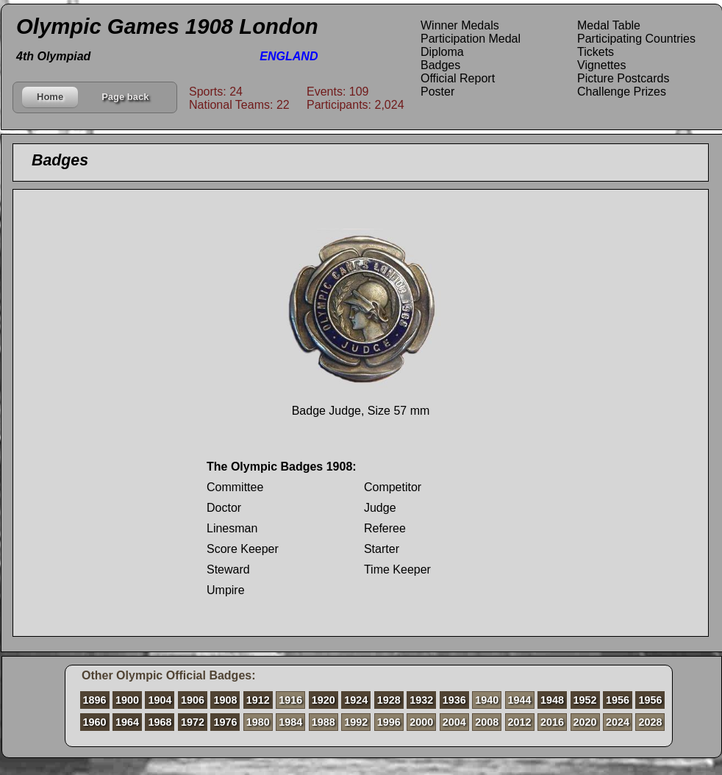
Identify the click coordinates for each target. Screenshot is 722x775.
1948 (552, 700)
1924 (356, 700)
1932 (421, 700)
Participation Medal (471, 38)
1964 (127, 722)
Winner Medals (460, 25)
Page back (125, 96)
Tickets (595, 52)
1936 (454, 700)
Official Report (458, 78)
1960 (95, 722)
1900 (127, 700)
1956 (617, 700)
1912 (258, 700)
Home (50, 96)
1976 (225, 722)
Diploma (442, 52)
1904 (159, 700)
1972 (192, 722)
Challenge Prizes (621, 91)
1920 (323, 700)
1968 (159, 722)
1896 (95, 700)
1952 (585, 700)
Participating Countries (636, 38)
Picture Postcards (623, 78)
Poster (437, 91)
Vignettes (601, 65)
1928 (389, 700)
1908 (225, 700)
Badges (440, 65)
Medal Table (608, 25)
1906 (192, 700)
